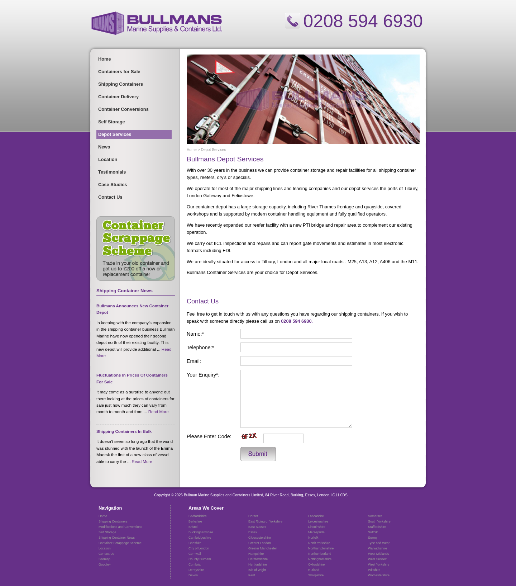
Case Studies (112, 184)
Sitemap (104, 559)
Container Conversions (123, 109)
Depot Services (114, 134)
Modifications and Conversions (120, 527)
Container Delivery (118, 96)
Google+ (105, 564)
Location (107, 159)
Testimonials (112, 172)
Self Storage (111, 121)
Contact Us (110, 197)
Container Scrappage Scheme (120, 543)
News (104, 147)
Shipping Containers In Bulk (124, 431)
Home (104, 59)
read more (158, 412)
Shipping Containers (120, 84)
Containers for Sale (119, 71)
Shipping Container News (117, 537)
